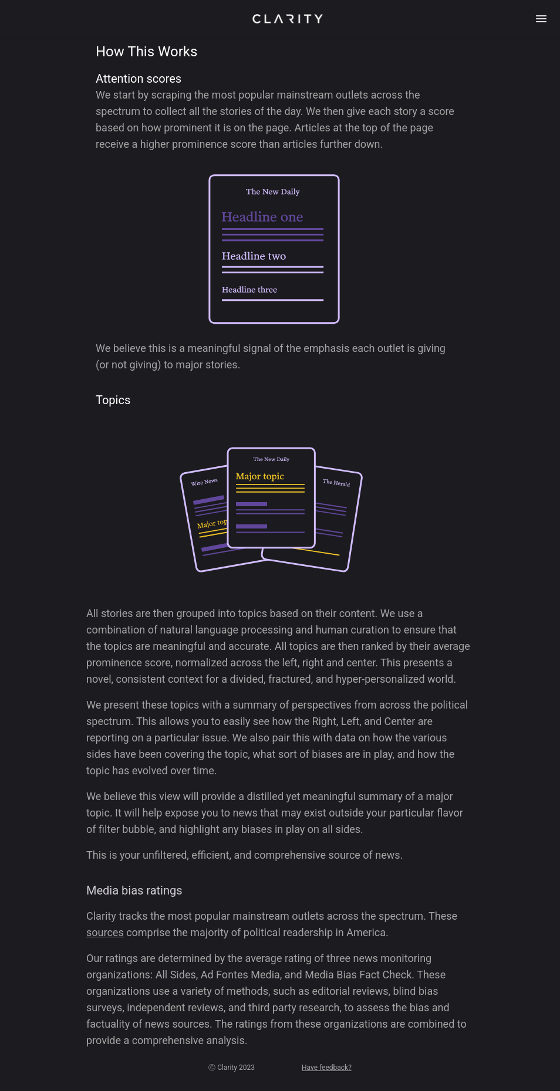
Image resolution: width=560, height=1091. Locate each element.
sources (105, 932)
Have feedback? (327, 1067)
